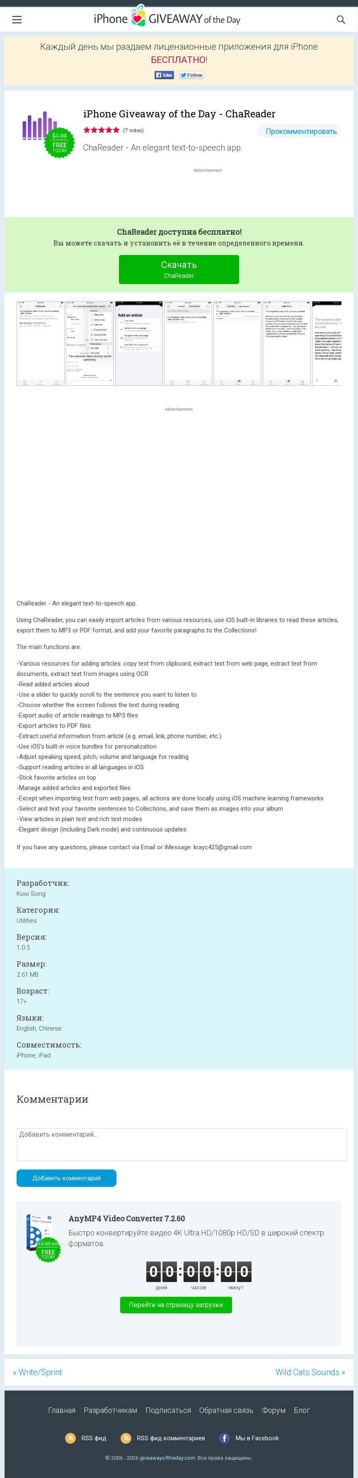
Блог (302, 1410)
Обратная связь (226, 1410)
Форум (273, 1410)
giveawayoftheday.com (167, 1458)
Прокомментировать (301, 131)
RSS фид (94, 1438)
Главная (61, 1410)
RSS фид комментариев (171, 1438)
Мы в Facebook (257, 1438)
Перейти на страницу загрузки (176, 1305)
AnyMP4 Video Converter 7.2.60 (126, 1218)
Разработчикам (110, 1410)
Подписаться (168, 1410)
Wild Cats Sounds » (310, 1372)
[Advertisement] (212, 194)
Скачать (179, 271)
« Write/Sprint (37, 1372)
